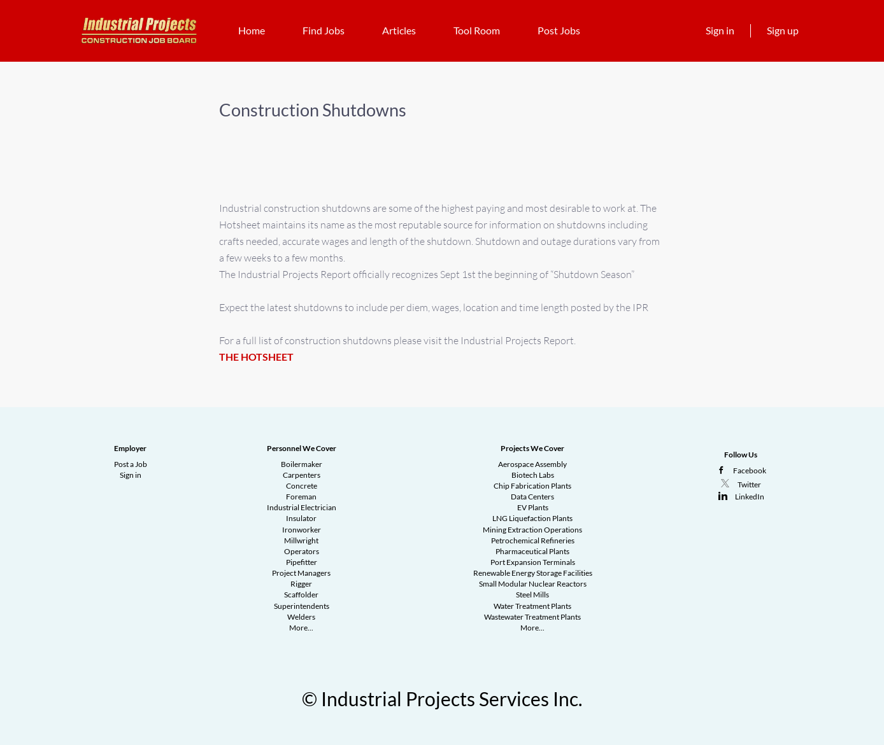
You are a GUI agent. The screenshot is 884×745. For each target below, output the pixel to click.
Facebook (749, 470)
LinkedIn (749, 496)
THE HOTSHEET (256, 357)
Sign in (720, 30)
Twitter (749, 484)
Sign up (783, 30)
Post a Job (130, 464)
